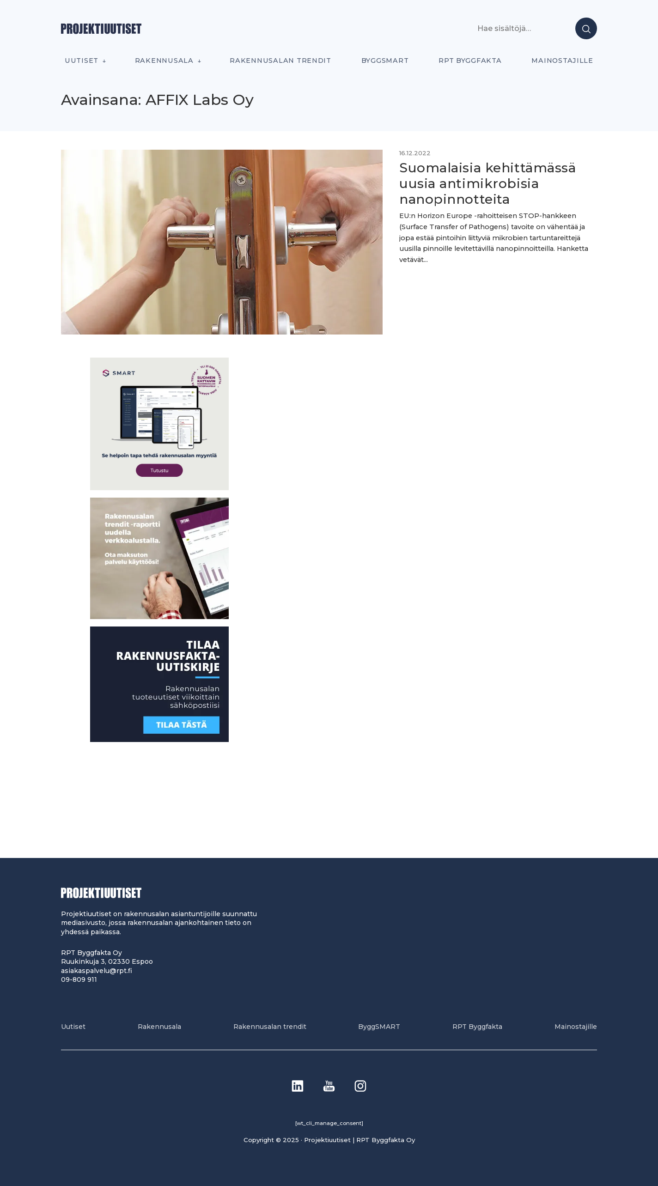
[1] (159, 739)
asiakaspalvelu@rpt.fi (96, 971)
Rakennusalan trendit (280, 60)
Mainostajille (562, 60)
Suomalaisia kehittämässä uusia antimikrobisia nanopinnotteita (487, 183)
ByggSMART (385, 60)
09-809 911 (79, 979)
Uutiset (81, 60)
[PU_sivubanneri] (159, 616)
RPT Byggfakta (470, 60)
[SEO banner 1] (159, 487)
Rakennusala (164, 60)
